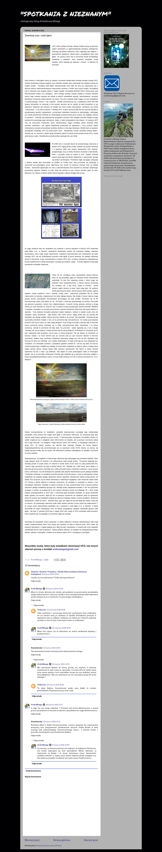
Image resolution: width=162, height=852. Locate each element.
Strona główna (61, 840)
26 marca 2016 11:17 (54, 705)
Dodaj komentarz (33, 771)
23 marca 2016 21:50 (51, 648)
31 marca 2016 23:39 (60, 745)
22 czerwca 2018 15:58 (56, 610)
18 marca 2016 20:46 (54, 589)
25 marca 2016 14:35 (60, 664)
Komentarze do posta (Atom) (48, 846)
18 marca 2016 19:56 (50, 574)
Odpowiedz (36, 581)
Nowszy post (32, 840)
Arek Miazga (36, 589)
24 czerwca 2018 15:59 (61, 628)
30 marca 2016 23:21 (51, 722)
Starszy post (91, 840)
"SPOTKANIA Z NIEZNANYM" (65, 13)
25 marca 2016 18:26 (55, 685)
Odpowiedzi (39, 605)
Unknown (41, 610)
